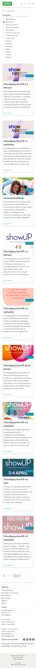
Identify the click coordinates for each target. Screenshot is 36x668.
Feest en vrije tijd (11, 24)
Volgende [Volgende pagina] (17, 576)
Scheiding (9, 43)
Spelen (8, 52)
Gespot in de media (12, 27)
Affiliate (4, 601)
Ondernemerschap (12, 35)
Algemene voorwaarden (18, 655)
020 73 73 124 (6, 612)
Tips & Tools (10, 11)
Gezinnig (18, 663)
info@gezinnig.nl (7, 610)
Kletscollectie (10, 30)
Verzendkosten (7, 590)
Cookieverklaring (18, 659)
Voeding (8, 54)
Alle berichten (10, 19)
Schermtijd (9, 46)
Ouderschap (10, 38)
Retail (4, 603)
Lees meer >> (8, 113)
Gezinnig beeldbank (14, 198)
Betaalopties (6, 595)
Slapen (8, 49)
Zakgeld (8, 57)
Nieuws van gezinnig (13, 33)
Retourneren (6, 598)
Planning (9, 41)
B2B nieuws (10, 22)
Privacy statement (18, 657)
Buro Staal (23, 664)
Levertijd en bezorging (10, 593)
